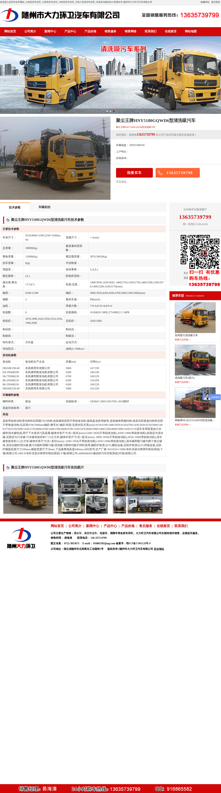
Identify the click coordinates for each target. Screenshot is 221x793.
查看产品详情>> (183, 339)
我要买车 (134, 173)
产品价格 (90, 31)
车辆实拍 (44, 207)
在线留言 (171, 31)
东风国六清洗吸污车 (186, 335)
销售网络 (130, 31)
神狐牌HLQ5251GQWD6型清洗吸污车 (196, 420)
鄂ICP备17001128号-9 (138, 543)
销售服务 (110, 31)
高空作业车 (90, 533)
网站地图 (191, 31)
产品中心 (70, 31)
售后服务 (145, 526)
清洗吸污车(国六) (184, 377)
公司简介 (30, 31)
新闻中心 (50, 31)
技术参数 (15, 207)
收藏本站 (205, 2)
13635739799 (179, 172)
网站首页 (10, 31)
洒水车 (78, 533)
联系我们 (151, 31)
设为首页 (215, 2)
